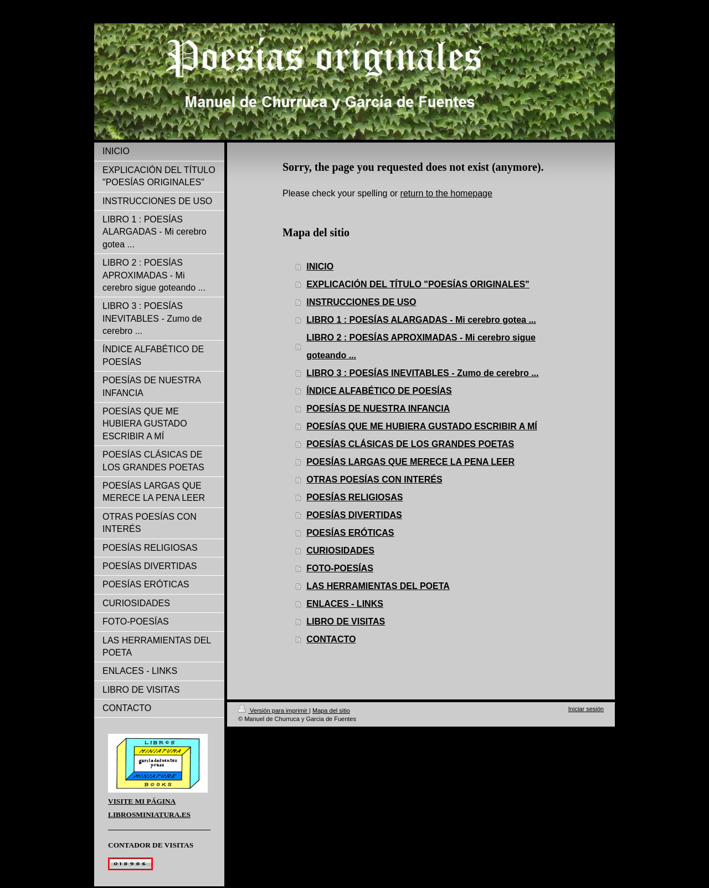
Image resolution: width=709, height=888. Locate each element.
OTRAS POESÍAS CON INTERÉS (374, 479)
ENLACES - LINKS (344, 603)
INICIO (319, 266)
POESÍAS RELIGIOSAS (354, 497)
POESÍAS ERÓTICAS (350, 532)
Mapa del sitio (331, 710)
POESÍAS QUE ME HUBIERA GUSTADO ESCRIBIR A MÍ (421, 426)
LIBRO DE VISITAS (345, 621)
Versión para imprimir (273, 710)
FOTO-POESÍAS (339, 568)
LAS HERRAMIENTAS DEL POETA (378, 586)
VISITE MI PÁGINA (142, 801)
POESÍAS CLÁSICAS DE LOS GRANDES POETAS (410, 444)
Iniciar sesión (586, 709)
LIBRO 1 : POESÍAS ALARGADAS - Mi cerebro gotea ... (421, 319)
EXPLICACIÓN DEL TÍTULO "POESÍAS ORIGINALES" (417, 284)
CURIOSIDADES (340, 550)
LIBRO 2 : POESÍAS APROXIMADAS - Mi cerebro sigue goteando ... (421, 346)
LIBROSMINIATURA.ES (149, 814)
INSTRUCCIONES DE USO (361, 302)
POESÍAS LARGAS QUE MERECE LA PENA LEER (410, 461)
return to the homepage (446, 193)
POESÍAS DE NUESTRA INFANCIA (378, 408)
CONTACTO (331, 639)
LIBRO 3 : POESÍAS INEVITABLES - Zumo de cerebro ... (422, 373)
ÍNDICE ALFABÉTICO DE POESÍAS (379, 390)
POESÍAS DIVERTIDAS (354, 515)
